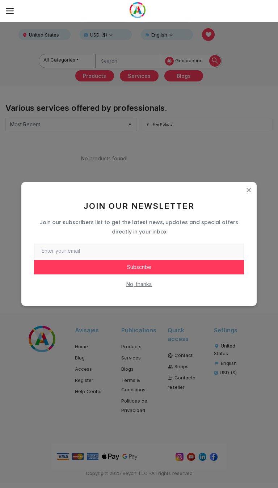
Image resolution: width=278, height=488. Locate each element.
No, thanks (139, 284)
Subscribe (139, 267)
